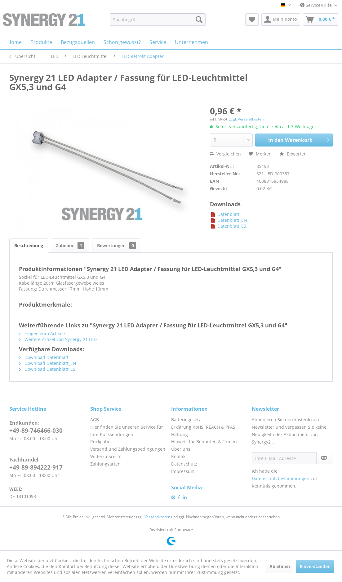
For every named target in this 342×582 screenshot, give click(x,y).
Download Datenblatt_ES (47, 369)
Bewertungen (116, 245)
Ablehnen (279, 566)
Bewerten (293, 154)
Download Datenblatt (44, 357)
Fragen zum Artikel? (42, 333)
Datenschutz (184, 464)
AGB (94, 419)
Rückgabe (100, 441)
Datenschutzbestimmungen (280, 478)
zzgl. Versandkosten (246, 119)
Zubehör (70, 245)
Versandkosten (157, 516)
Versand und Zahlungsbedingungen (127, 449)
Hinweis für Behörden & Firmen (204, 441)
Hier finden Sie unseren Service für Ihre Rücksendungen (126, 430)
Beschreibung (28, 245)
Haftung (179, 434)
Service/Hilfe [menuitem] (316, 5)
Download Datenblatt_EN (47, 363)
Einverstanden (315, 566)
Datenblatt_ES (228, 226)
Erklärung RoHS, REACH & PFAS (203, 427)
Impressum (183, 471)
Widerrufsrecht (106, 456)
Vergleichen (225, 154)
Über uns (180, 449)
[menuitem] (158, 19)
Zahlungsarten (105, 464)
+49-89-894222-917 (36, 467)
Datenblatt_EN (228, 220)
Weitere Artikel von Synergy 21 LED (58, 339)
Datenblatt (224, 214)
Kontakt (179, 456)
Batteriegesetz (186, 419)
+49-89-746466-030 (36, 431)
